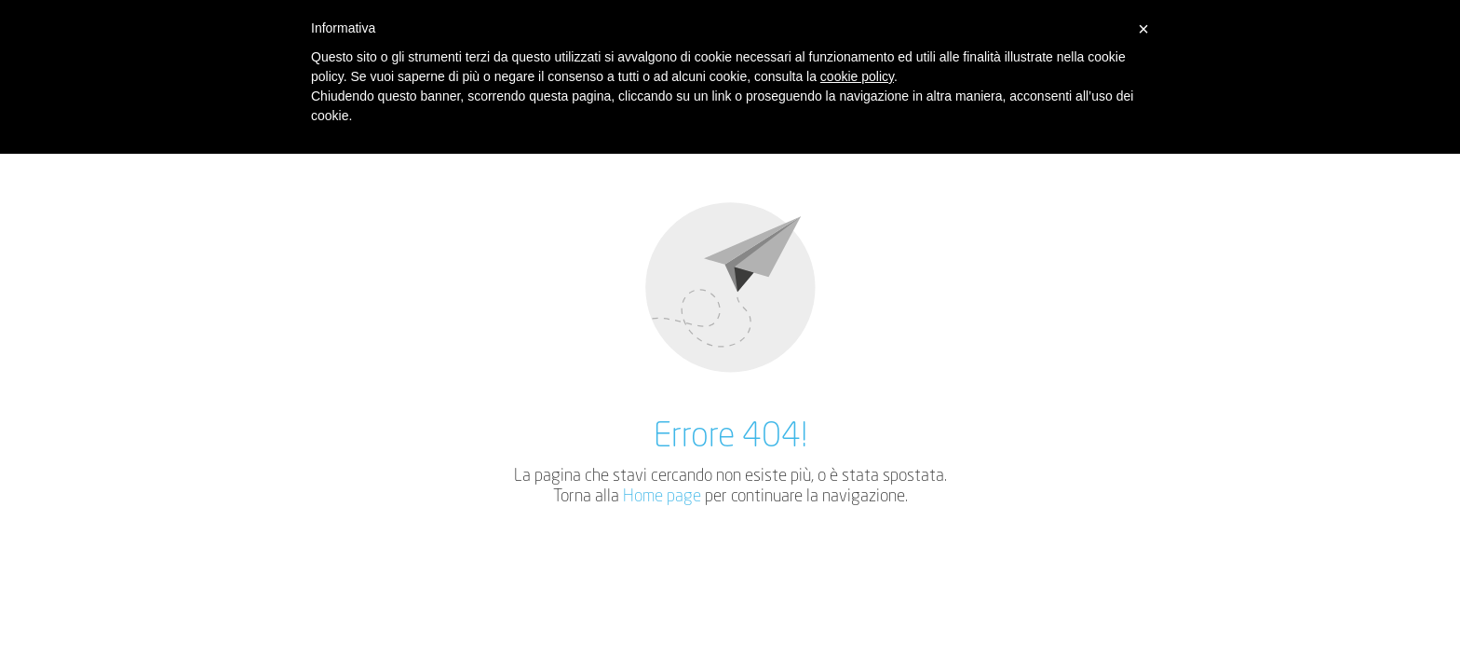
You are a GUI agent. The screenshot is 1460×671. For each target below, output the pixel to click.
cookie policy (857, 76)
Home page (662, 496)
